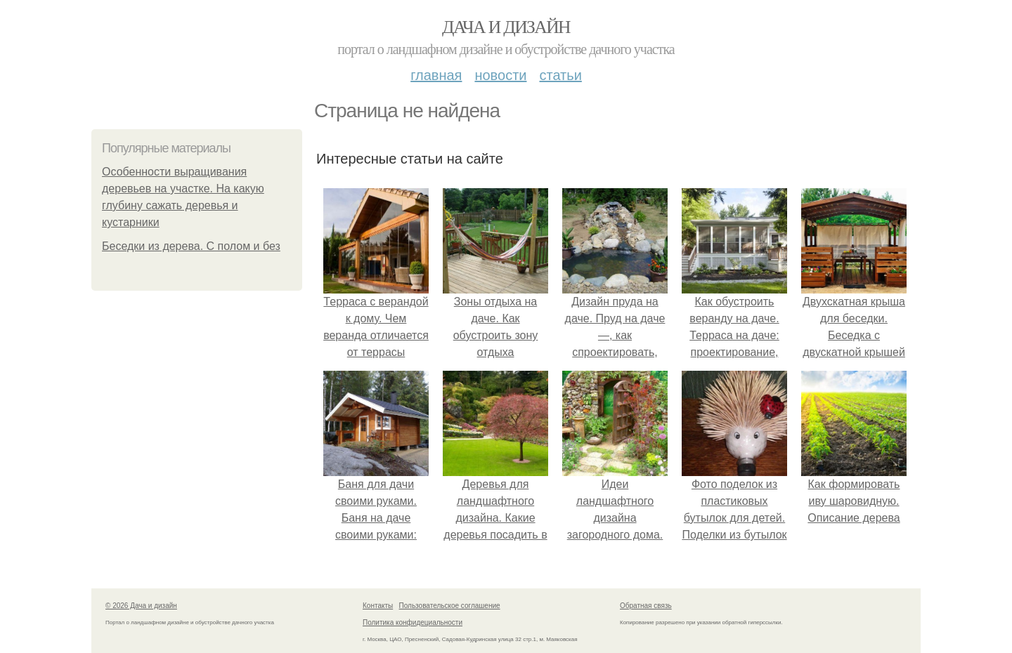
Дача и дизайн (506, 27)
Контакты (378, 605)
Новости (500, 75)
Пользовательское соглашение (449, 605)
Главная (436, 75)
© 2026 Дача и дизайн (141, 605)
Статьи (560, 75)
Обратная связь (646, 605)
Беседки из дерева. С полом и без (191, 246)
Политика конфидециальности (412, 622)
